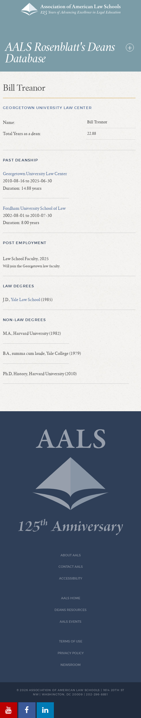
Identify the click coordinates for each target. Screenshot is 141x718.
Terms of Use (70, 641)
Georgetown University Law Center (47, 108)
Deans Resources (70, 610)
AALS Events (70, 622)
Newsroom (70, 665)
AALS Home (70, 598)
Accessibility (70, 578)
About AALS (70, 555)
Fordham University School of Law (34, 208)
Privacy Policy (71, 653)
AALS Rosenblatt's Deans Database (60, 53)
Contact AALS (70, 567)
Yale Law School (25, 299)
